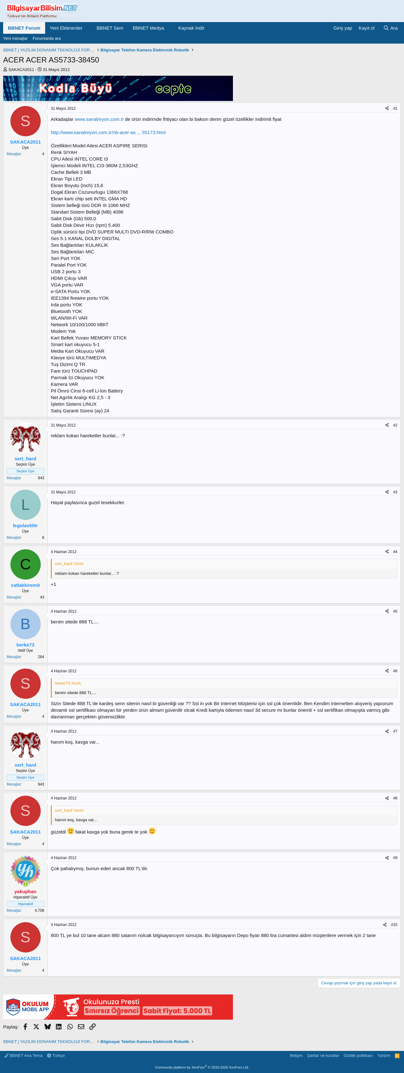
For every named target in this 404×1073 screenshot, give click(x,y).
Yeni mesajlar (15, 38)
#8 (395, 798)
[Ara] (390, 28)
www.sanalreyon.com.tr (99, 119)
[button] (87, 28)
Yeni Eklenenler (66, 28)
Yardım (383, 1055)
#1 (395, 108)
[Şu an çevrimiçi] (25, 884)
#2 (395, 425)
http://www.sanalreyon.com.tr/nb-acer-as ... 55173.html (108, 132)
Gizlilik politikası (358, 1055)
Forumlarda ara (47, 38)
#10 (394, 925)
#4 (395, 552)
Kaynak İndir (191, 28)
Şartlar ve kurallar (323, 1055)
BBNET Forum (24, 28)
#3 (395, 492)
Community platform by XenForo (202, 1067)
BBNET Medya (148, 28)
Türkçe (56, 1055)
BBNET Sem (110, 28)
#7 (395, 731)
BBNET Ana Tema (23, 1055)
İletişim (296, 1055)
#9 (395, 858)
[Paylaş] (387, 108)
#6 (395, 671)
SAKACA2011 (21, 69)
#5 (395, 611)
